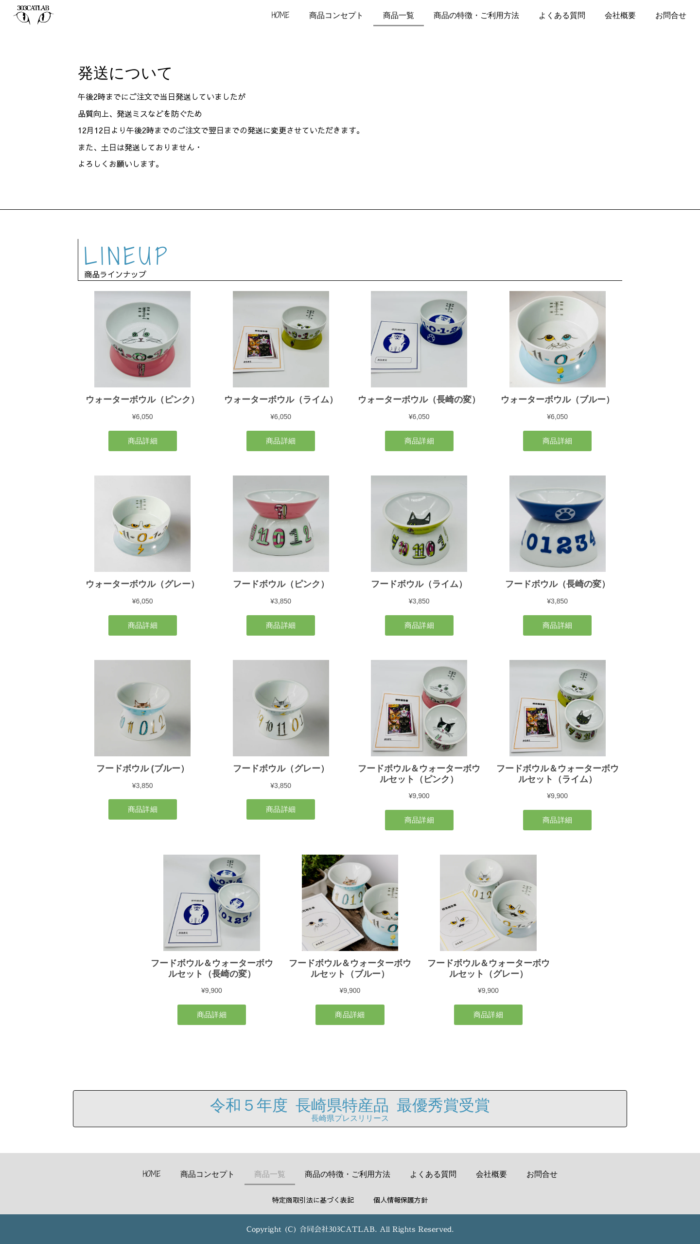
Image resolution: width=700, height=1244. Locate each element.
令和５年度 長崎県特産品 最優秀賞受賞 (350, 1104)
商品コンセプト (336, 15)
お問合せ (670, 15)
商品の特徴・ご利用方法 (476, 15)
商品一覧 (398, 15)
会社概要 (620, 15)
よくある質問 (562, 15)
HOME (281, 15)
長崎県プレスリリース (350, 1118)
